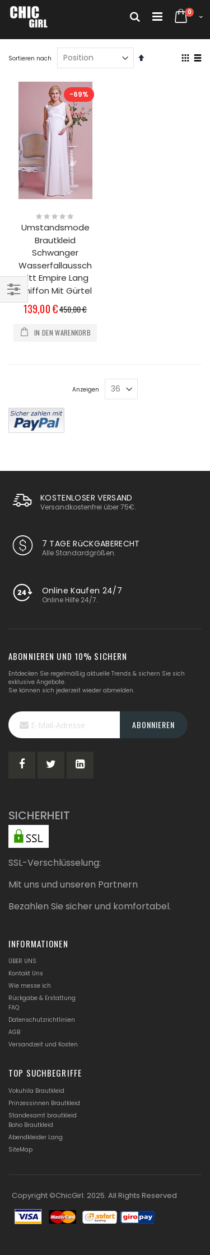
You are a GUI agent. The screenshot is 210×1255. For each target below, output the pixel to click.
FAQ (13, 1007)
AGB (14, 1032)
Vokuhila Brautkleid (36, 1091)
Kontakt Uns (25, 973)
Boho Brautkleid (30, 1125)
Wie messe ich (29, 986)
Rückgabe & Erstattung (42, 998)
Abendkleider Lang (35, 1137)
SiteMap (20, 1149)
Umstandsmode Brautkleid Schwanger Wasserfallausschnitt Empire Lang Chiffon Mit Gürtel (55, 258)
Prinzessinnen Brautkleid (44, 1103)
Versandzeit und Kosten (43, 1044)
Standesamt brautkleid (42, 1115)
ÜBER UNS (22, 961)
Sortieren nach (30, 58)
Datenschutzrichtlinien (41, 1020)
